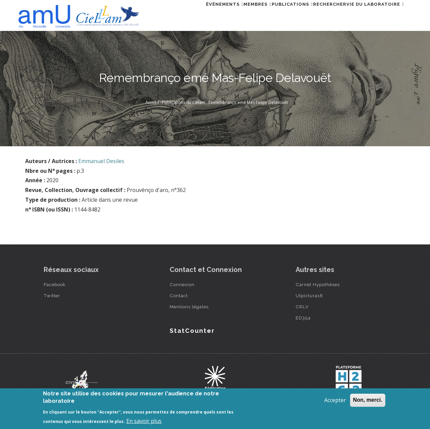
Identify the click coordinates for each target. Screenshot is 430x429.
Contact (179, 295)
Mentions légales (189, 306)
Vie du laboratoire (371, 14)
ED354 (303, 317)
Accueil (152, 102)
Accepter (335, 400)
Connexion (182, 284)
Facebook (55, 284)
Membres (230, 14)
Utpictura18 (309, 295)
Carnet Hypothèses (318, 284)
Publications (272, 14)
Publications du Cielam (183, 102)
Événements (189, 14)
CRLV (302, 306)
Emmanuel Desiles (101, 161)
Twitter (52, 295)
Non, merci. (367, 400)
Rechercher (317, 14)
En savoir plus (144, 421)
